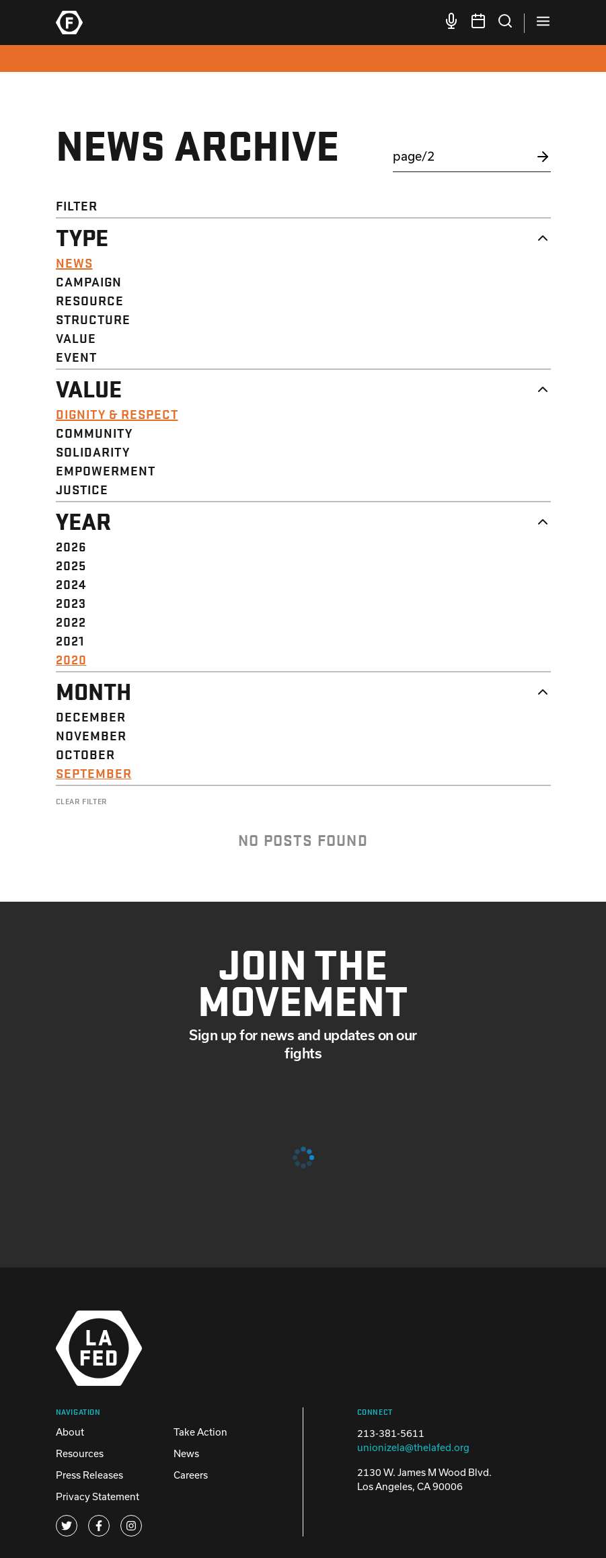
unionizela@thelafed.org (413, 1447)
